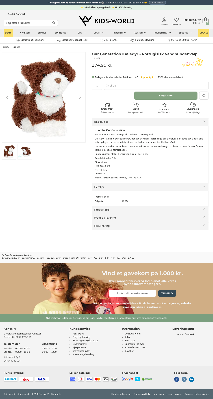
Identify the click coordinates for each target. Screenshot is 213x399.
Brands (42, 33)
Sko (82, 33)
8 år (118, 258)
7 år (112, 258)
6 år (106, 258)
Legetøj (185, 33)
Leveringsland (175, 394)
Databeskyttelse (142, 394)
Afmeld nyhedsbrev (135, 347)
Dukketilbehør (28, 258)
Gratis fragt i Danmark (30, 40)
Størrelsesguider (81, 351)
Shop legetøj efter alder (74, 258)
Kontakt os (78, 333)
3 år (89, 258)
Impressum (159, 394)
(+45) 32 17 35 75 (22, 337)
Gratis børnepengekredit (72, 40)
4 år (95, 258)
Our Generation (53, 258)
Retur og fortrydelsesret (85, 340)
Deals (8, 33)
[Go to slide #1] (9, 151)
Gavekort (129, 351)
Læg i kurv (166, 95)
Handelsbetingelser (121, 394)
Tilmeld (167, 293)
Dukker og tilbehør (10, 258)
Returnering (102, 225)
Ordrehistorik (80, 344)
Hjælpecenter (80, 347)
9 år (124, 258)
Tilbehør (119, 33)
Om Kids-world (133, 333)
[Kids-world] (106, 21)
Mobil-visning (202, 394)
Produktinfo (102, 209)
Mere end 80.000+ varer (182, 40)
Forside (6, 47)
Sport (99, 33)
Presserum (130, 340)
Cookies (189, 394)
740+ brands (109, 40)
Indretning (163, 33)
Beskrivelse (101, 121)
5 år (101, 258)
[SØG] (54, 23)
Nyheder (25, 33)
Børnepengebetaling (83, 354)
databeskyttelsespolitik (154, 318)
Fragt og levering (105, 217)
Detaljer (99, 187)
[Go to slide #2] (25, 151)
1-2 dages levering (142, 40)
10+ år (131, 258)
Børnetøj (62, 33)
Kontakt (10, 329)
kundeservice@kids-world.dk (26, 333)
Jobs (127, 337)
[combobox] (156, 86)
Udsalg (204, 33)
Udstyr (140, 33)
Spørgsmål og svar (134, 344)
